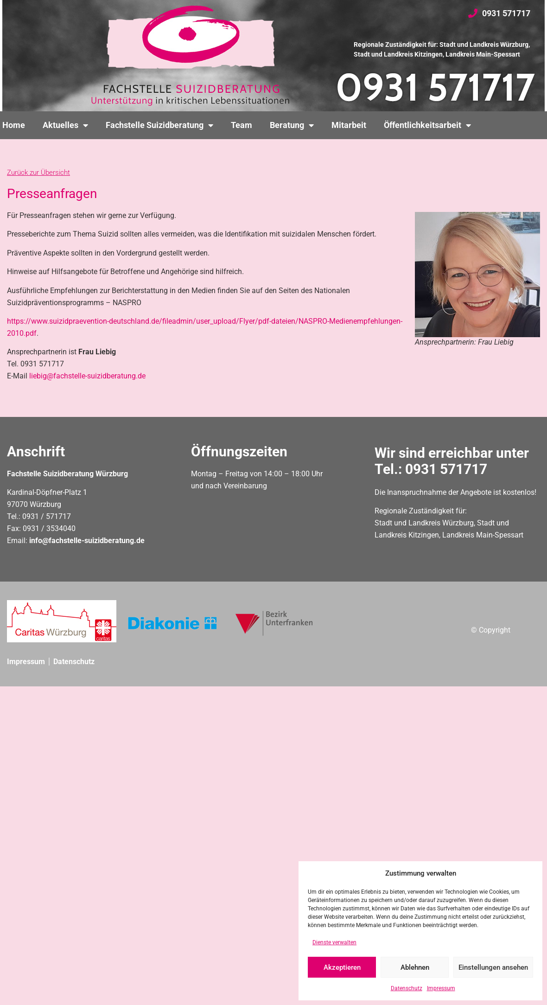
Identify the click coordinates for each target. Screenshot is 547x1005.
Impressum (441, 988)
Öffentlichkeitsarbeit (427, 125)
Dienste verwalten (334, 942)
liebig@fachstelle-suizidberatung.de (87, 375)
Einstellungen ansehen (493, 967)
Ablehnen (415, 967)
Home (13, 125)
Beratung (292, 125)
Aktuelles (65, 125)
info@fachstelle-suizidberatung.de (87, 540)
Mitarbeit (348, 125)
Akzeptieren (342, 967)
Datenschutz (406, 988)
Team (241, 125)
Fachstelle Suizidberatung (159, 125)
